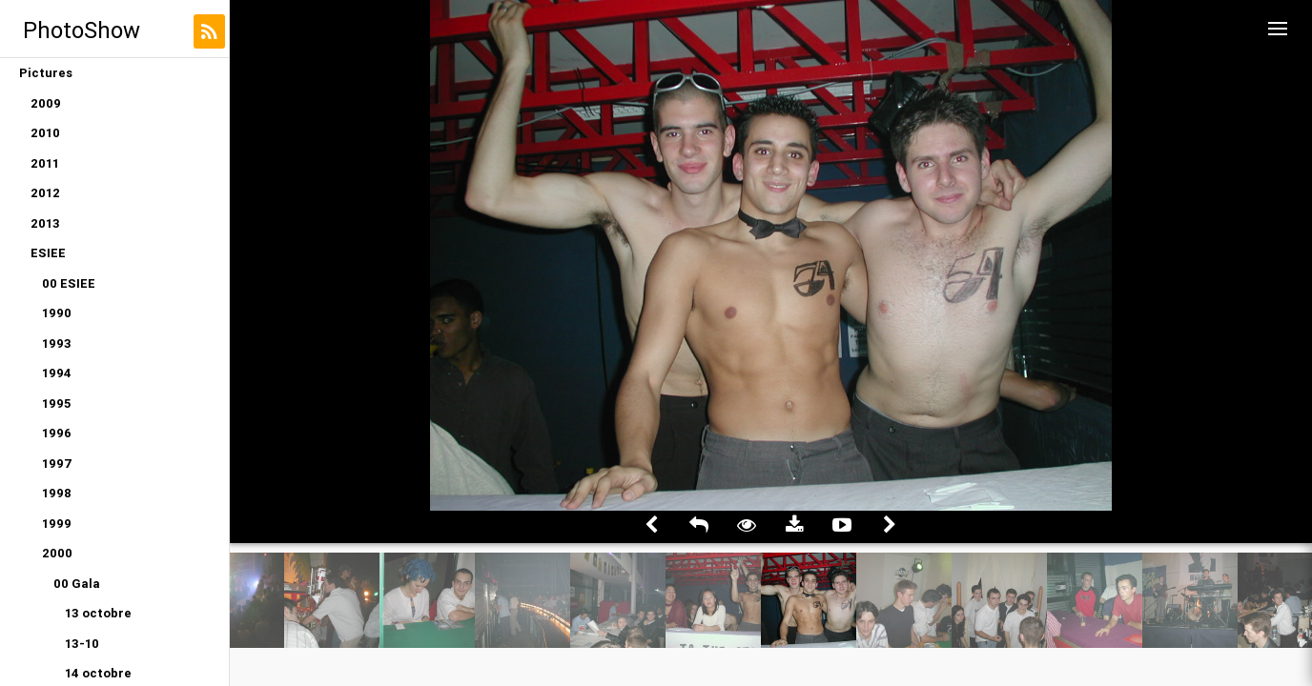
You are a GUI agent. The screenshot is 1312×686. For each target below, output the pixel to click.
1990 (57, 313)
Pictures (45, 73)
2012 (45, 193)
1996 (57, 433)
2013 (45, 223)
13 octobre (98, 613)
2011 (45, 163)
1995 (56, 403)
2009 (46, 103)
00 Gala (76, 583)
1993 (57, 343)
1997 (57, 463)
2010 (45, 133)
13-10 (82, 644)
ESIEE (48, 253)
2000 (57, 553)
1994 (57, 373)
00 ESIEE (68, 283)
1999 (57, 523)
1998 (57, 493)
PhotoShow (81, 30)
